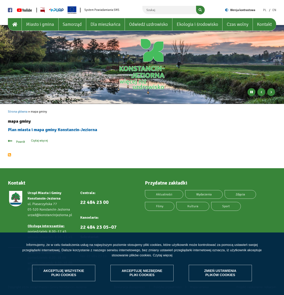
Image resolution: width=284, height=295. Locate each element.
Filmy (159, 206)
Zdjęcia (240, 194)
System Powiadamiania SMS (101, 10)
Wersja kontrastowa (242, 10)
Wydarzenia (204, 194)
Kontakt (264, 24)
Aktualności (164, 194)
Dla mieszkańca (106, 24)
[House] (15, 24)
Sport (226, 206)
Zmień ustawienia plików (220, 273)
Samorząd (72, 24)
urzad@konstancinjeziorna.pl (50, 215)
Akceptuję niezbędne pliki (142, 273)
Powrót (20, 142)
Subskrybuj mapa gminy (9, 154)
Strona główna (17, 112)
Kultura (192, 206)
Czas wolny (237, 24)
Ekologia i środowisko (197, 24)
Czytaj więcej (162, 255)
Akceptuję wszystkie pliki (63, 273)
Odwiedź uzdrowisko (148, 24)
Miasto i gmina (40, 24)
